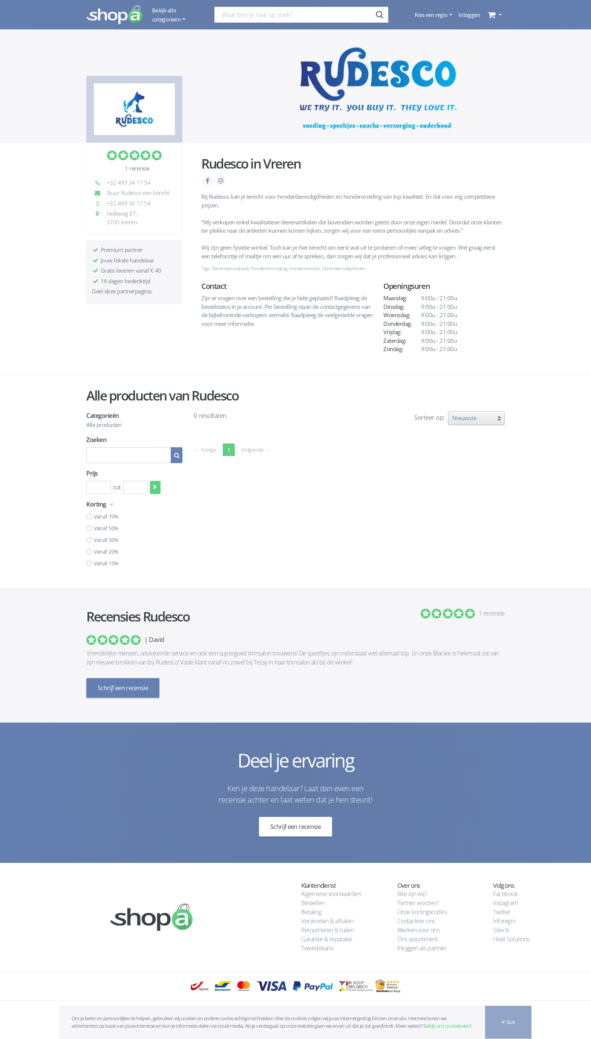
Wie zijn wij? (412, 894)
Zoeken (96, 440)
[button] (494, 14)
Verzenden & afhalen (327, 921)
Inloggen (469, 14)
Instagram (505, 903)
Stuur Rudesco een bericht (134, 192)
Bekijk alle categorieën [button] (166, 14)
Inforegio (504, 921)
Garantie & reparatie (326, 939)
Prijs (92, 473)
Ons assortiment (417, 939)
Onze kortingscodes (422, 912)
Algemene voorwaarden (331, 894)
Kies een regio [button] (431, 14)
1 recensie (137, 168)
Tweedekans (317, 948)
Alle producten (103, 424)
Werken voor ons (418, 930)
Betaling (311, 912)
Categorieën (102, 415)
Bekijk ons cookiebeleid (447, 1025)
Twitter (501, 912)
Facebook (505, 894)
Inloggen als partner (421, 948)
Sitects (502, 930)
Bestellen (313, 903)
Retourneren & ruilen (327, 930)
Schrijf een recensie (123, 688)
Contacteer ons (416, 921)
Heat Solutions (512, 939)
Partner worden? (418, 903)
